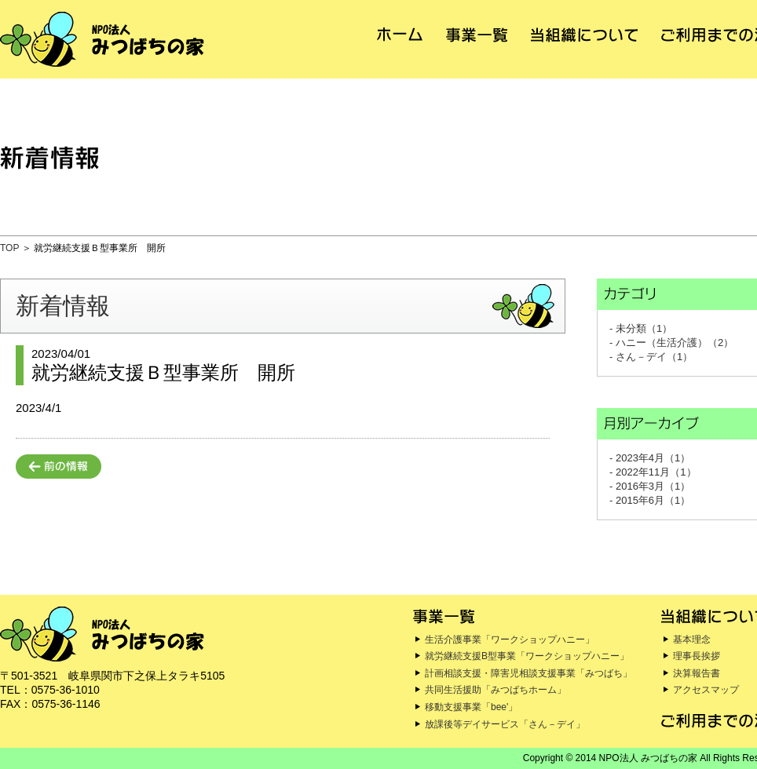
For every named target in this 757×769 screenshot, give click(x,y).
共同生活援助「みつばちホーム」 (495, 689)
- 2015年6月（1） (649, 500)
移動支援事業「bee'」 (471, 707)
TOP (9, 247)
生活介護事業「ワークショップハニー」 (509, 639)
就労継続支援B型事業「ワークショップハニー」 (527, 656)
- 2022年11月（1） (653, 472)
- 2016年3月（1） (649, 486)
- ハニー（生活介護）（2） (671, 342)
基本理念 (692, 639)
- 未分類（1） (640, 328)
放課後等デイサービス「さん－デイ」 (505, 724)
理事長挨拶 (696, 656)
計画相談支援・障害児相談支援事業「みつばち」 (528, 673)
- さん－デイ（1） (651, 357)
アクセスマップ (706, 689)
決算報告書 (696, 673)
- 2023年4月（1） (649, 458)
